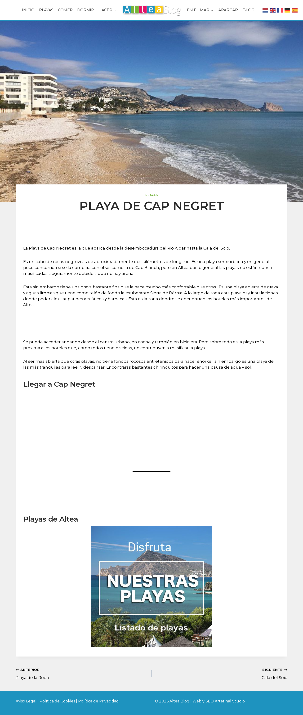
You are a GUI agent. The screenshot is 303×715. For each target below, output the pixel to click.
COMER (65, 10)
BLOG (248, 10)
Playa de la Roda (81, 673)
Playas (151, 195)
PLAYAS (46, 10)
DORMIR (85, 10)
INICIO (28, 10)
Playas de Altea (50, 519)
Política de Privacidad (98, 701)
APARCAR (228, 10)
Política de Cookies (58, 701)
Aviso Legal (26, 701)
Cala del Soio (221, 673)
